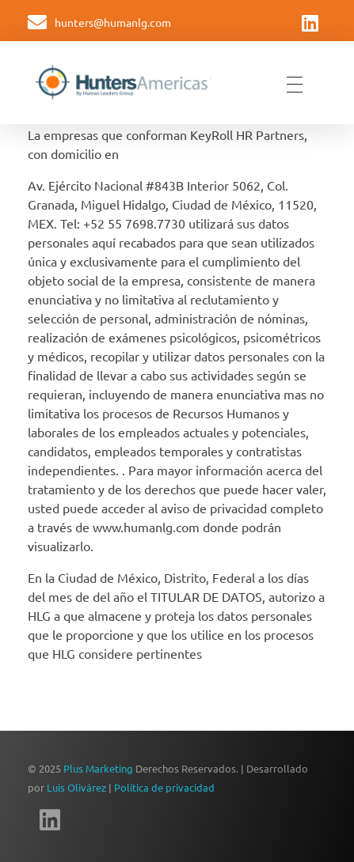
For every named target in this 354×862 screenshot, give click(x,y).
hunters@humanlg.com (113, 22)
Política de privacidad (164, 787)
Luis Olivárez (76, 787)
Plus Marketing (98, 768)
